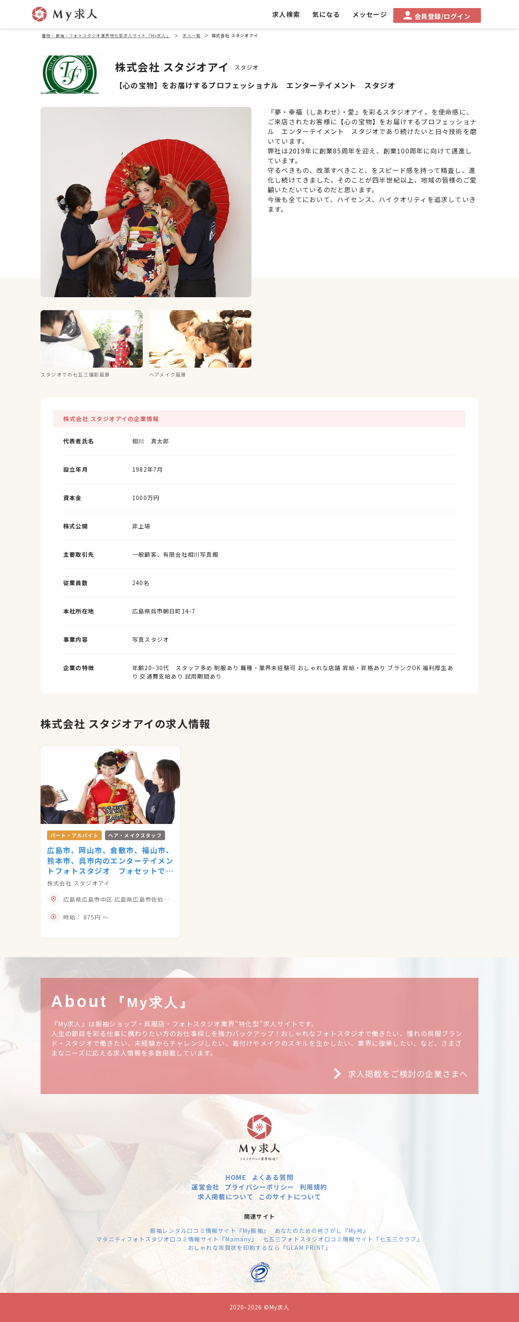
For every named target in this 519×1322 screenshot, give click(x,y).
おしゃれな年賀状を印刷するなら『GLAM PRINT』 (259, 1247)
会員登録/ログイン (436, 16)
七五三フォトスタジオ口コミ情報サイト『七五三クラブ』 (343, 1239)
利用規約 (314, 1187)
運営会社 (205, 1187)
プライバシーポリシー (259, 1187)
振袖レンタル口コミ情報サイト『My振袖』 (209, 1230)
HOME (236, 1177)
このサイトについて (290, 1196)
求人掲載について (225, 1196)
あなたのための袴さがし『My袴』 (322, 1230)
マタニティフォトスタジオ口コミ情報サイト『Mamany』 (176, 1239)
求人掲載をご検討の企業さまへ (398, 1074)
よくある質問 (273, 1177)
